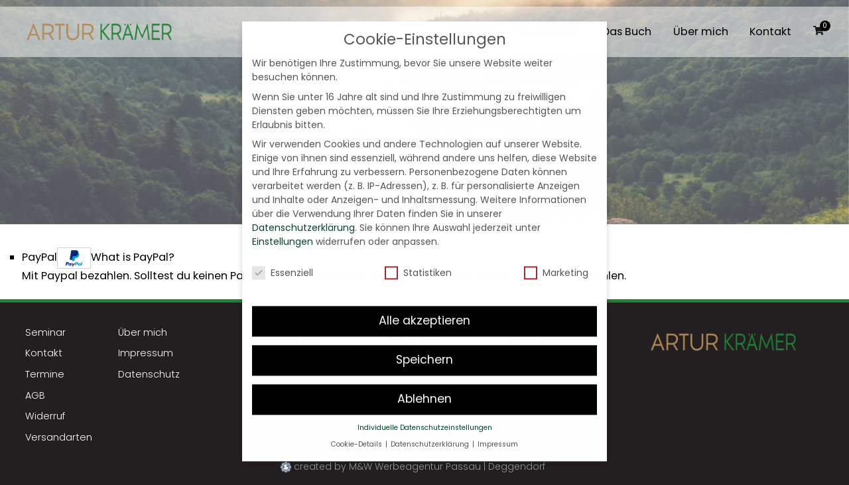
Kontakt (770, 32)
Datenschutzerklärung (303, 216)
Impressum (145, 353)
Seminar (45, 332)
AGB (35, 395)
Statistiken (418, 261)
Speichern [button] (424, 348)
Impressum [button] (498, 433)
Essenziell (282, 261)
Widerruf (45, 416)
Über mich (700, 32)
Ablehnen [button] (424, 387)
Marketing (556, 261)
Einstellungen (282, 230)
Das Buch (626, 32)
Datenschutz (149, 374)
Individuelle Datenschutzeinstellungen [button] (425, 416)
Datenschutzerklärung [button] (431, 433)
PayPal (98, 258)
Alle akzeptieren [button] (424, 309)
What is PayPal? (132, 257)
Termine (44, 374)
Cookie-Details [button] (357, 433)
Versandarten (58, 437)
